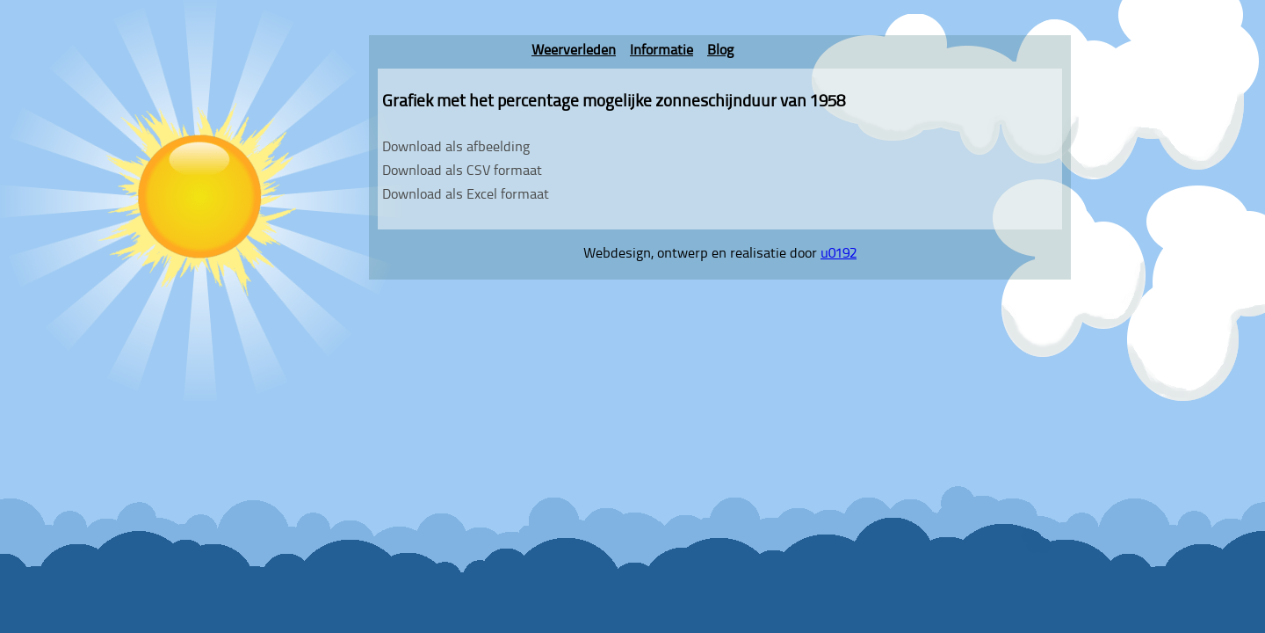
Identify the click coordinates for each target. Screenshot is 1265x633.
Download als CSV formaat (462, 171)
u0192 (838, 254)
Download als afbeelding (456, 148)
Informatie (661, 51)
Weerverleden (573, 51)
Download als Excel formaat (465, 195)
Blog (720, 51)
